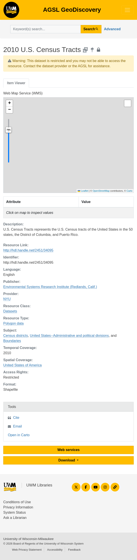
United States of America (22, 365)
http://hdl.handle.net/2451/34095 (28, 250)
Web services (68, 450)
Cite (16, 417)
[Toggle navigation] (127, 10)
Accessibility (55, 549)
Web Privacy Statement (27, 549)
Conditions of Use (17, 502)
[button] (9, 103)
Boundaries (12, 341)
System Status (14, 512)
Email (17, 426)
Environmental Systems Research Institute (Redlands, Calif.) (50, 287)
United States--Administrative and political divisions (69, 335)
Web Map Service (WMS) (23, 93)
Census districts (15, 335)
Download (67, 460)
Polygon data (13, 323)
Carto (129, 190)
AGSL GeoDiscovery (11, 11)
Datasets (10, 311)
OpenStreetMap (101, 190)
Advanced (112, 29)
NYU (7, 299)
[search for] (45, 29)
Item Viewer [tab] (16, 83)
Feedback (74, 549)
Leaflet (83, 190)
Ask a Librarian (15, 518)
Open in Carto (19, 435)
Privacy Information (18, 507)
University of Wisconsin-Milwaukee (28, 539)
